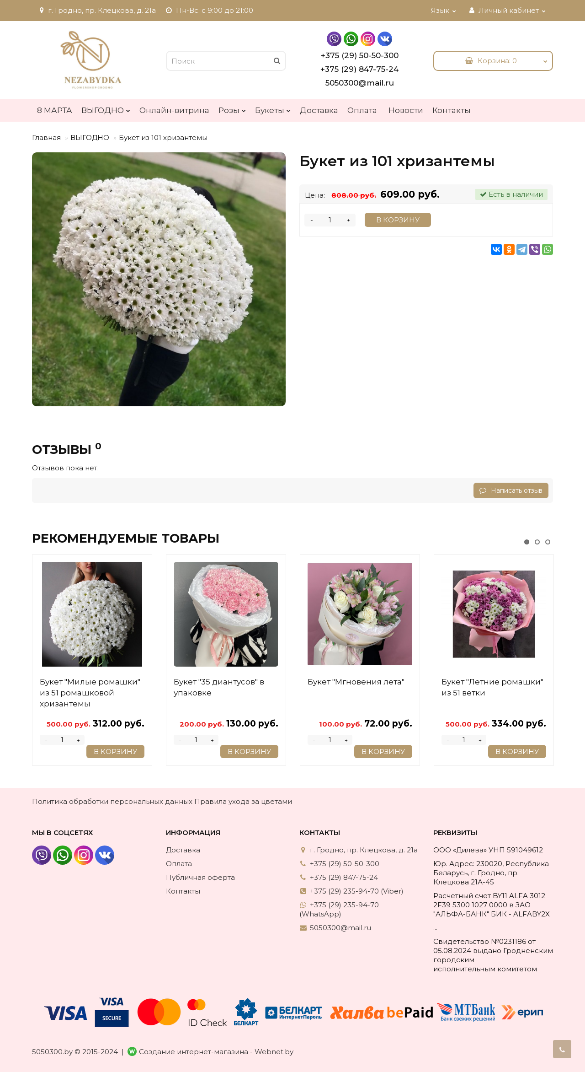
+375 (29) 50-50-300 (360, 55)
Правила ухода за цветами (243, 801)
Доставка (319, 110)
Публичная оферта (200, 877)
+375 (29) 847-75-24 (359, 69)
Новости (405, 110)
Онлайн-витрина (174, 110)
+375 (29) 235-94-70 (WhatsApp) (339, 909)
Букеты (273, 108)
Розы (232, 108)
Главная (46, 137)
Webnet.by (274, 1051)
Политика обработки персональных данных (112, 801)
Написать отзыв (510, 490)
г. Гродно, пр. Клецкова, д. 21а (96, 10)
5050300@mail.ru (359, 82)
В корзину (398, 219)
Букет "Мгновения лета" (356, 681)
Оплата (362, 110)
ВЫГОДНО (105, 108)
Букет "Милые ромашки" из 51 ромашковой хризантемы (90, 692)
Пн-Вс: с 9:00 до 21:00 (209, 10)
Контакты (451, 110)
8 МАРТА (54, 110)
